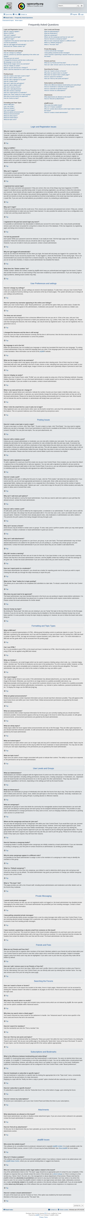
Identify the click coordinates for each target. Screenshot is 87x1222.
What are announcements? (12, 113)
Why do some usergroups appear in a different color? (60, 40)
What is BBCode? (9, 104)
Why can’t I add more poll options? (14, 83)
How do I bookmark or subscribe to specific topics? (59, 86)
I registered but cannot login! (12, 37)
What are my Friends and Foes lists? (55, 62)
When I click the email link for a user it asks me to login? (20, 69)
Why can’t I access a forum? (12, 87)
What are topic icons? (10, 119)
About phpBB (63, 1148)
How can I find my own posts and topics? (56, 78)
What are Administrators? (51, 31)
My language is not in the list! (12, 62)
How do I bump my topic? (11, 98)
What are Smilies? (9, 108)
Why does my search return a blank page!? (57, 74)
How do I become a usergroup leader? (55, 39)
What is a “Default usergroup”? (53, 42)
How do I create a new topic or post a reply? (17, 76)
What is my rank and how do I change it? (16, 67)
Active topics (19, 20)
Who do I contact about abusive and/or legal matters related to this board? (62, 109)
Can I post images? (9, 110)
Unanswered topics (8, 20)
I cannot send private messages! (53, 51)
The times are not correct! (11, 58)
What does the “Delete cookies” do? (14, 46)
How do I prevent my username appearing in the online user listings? (21, 55)
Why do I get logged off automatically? (15, 44)
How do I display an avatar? (12, 65)
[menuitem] (15, 14)
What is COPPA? (9, 33)
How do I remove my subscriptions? (54, 90)
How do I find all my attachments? (54, 98)
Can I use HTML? (9, 106)
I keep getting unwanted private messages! (57, 52)
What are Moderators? (51, 33)
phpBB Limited (57, 1146)
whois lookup (57, 1174)
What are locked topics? (11, 117)
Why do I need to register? (11, 31)
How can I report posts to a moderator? (15, 92)
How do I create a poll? (10, 81)
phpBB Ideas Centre (12, 1161)
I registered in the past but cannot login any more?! (19, 40)
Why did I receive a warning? (12, 90)
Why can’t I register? (10, 35)
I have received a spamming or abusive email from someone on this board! (63, 55)
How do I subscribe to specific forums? (55, 88)
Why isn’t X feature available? (53, 107)
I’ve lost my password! (10, 42)
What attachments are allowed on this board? (57, 97)
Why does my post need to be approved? (16, 96)
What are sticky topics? (10, 115)
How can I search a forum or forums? (55, 71)
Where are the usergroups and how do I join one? (59, 37)
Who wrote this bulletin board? (53, 105)
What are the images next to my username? (17, 64)
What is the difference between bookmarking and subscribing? (62, 85)
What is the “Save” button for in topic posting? (17, 94)
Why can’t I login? (9, 39)
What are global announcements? (14, 112)
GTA (45, 1213)
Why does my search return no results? (55, 73)
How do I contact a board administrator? (56, 112)
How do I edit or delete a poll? (12, 85)
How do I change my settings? (13, 52)
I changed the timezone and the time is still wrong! (18, 60)
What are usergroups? (51, 35)
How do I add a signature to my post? (15, 79)
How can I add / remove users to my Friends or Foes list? (61, 64)
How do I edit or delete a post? (13, 77)
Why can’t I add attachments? (12, 89)
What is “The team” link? (51, 44)
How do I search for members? (53, 76)
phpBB (42, 351)
